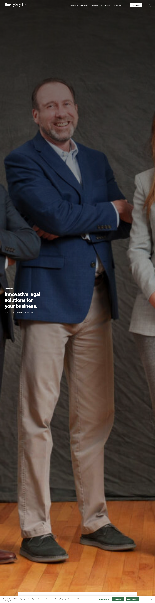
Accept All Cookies (132, 599)
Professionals (73, 5)
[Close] (152, 599)
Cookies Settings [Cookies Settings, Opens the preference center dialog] (104, 599)
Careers (107, 5)
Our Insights (96, 5)
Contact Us (136, 5)
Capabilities (84, 5)
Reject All (118, 599)
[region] (77, 599)
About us (117, 5)
